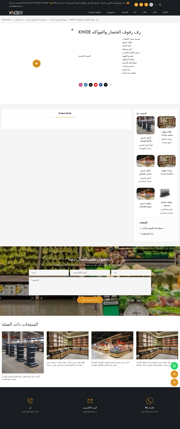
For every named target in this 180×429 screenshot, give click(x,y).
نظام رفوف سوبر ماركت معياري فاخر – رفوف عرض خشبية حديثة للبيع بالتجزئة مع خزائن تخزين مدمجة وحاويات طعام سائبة (166, 133)
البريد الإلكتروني (90, 407)
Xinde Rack (6, 20)
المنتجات (18, 20)
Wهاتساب (149, 407)
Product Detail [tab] (65, 113)
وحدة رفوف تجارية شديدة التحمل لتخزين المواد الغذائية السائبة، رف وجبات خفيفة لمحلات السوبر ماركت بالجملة (166, 172)
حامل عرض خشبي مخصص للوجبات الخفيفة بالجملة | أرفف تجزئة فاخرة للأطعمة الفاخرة (145, 172)
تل (30, 407)
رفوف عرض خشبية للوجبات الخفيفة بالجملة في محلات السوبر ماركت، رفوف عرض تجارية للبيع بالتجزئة (145, 205)
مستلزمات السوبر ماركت (35, 20)
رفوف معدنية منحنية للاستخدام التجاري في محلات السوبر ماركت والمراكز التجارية (166, 204)
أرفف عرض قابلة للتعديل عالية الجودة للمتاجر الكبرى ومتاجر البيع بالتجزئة (145, 139)
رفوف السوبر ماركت (58, 20)
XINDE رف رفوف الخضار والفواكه (84, 20)
